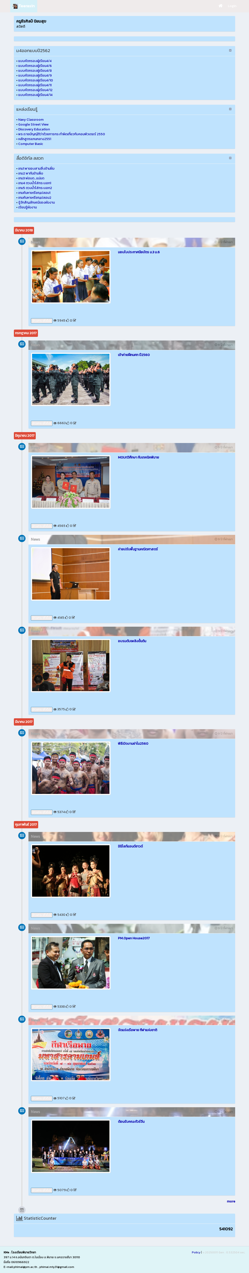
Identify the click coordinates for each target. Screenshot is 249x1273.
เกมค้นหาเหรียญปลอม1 (34, 192)
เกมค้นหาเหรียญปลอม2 (34, 197)
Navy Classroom (31, 119)
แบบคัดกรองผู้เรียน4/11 (35, 85)
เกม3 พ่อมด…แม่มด (31, 178)
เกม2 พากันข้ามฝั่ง (30, 173)
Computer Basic (30, 143)
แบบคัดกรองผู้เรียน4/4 (35, 60)
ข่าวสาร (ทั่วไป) (41, 321)
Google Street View (33, 124)
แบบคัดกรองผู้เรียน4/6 (35, 65)
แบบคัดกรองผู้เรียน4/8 (35, 70)
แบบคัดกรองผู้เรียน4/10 (35, 80)
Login (232, 5)
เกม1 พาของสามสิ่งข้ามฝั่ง (36, 168)
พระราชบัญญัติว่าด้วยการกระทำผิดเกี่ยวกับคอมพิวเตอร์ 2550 (61, 134)
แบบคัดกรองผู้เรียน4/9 (35, 75)
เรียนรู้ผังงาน (27, 207)
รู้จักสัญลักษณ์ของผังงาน (36, 202)
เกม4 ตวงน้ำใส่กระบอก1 (34, 183)
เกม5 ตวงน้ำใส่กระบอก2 (35, 187)
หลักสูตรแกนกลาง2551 (34, 139)
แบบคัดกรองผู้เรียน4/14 (35, 94)
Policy (196, 1252)
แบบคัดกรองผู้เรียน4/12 (35, 90)
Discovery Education (34, 129)
